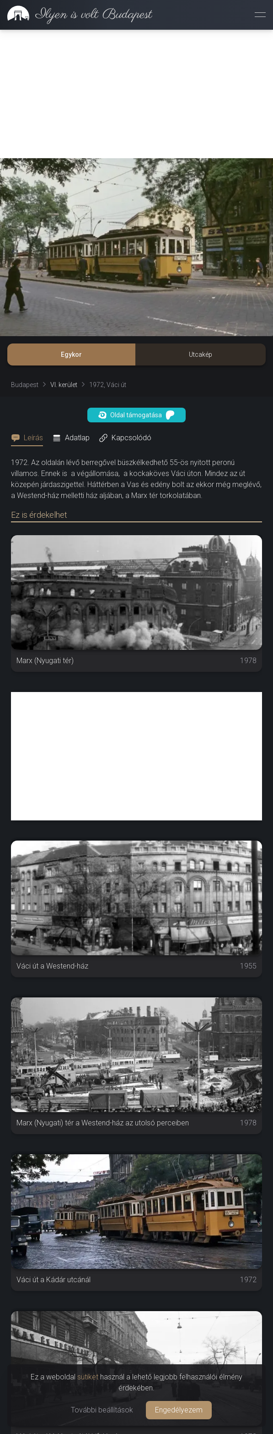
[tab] (29, 438)
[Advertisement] (136, 94)
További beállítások (102, 1410)
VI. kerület (63, 384)
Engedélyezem (179, 1410)
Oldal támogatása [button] (136, 415)
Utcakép (200, 354)
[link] (76, 15)
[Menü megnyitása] (260, 14)
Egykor (71, 354)
